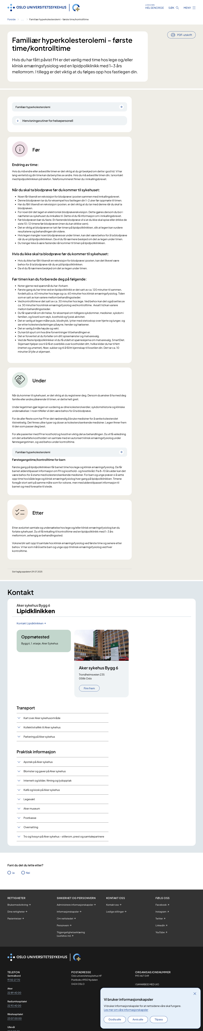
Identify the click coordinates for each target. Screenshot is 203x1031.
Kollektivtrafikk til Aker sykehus (42, 727)
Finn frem (89, 688)
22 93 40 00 (14, 1005)
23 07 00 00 (14, 1018)
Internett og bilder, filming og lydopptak (48, 780)
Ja (13, 872)
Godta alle (114, 1019)
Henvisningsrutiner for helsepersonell (47, 120)
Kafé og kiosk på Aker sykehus (42, 789)
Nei (28, 872)
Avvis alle (138, 1019)
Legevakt (29, 799)
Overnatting (31, 827)
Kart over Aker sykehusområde (42, 718)
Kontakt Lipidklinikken (30, 623)
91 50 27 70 (13, 979)
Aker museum (32, 808)
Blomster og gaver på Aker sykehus (45, 771)
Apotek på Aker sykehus (38, 761)
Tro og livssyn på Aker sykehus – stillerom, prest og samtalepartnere (64, 836)
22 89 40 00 (14, 992)
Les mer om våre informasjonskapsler (126, 1009)
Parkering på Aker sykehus (39, 736)
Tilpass (159, 1019)
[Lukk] (195, 993)
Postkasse (30, 817)
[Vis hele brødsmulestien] (22, 19)
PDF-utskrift (184, 34)
